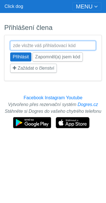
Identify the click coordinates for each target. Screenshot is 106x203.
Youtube (74, 97)
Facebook (33, 97)
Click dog (14, 6)
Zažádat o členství (33, 68)
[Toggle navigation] (86, 6)
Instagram (55, 97)
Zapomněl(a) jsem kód (57, 56)
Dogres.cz (88, 104)
